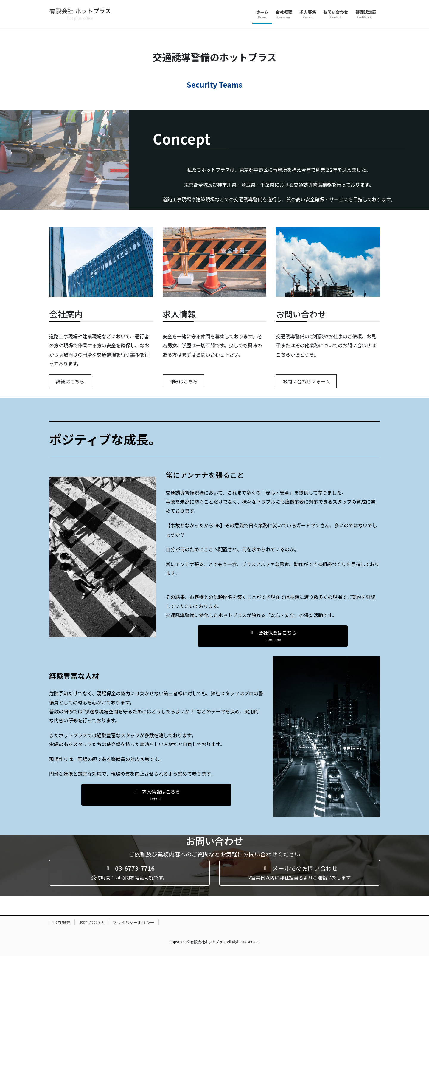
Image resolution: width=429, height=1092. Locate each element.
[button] (273, 771)
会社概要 (62, 1058)
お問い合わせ (91, 1058)
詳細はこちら (70, 517)
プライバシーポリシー (133, 1058)
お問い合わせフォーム (306, 517)
